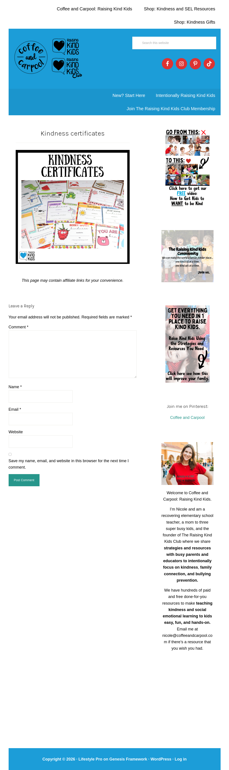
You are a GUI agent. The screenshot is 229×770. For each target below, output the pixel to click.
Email (15, 406)
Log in (181, 756)
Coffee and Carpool (187, 415)
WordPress (160, 756)
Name (15, 384)
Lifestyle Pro (90, 756)
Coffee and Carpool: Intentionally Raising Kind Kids (48, 57)
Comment (18, 324)
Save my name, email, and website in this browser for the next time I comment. (69, 461)
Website (16, 429)
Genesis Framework (128, 756)
